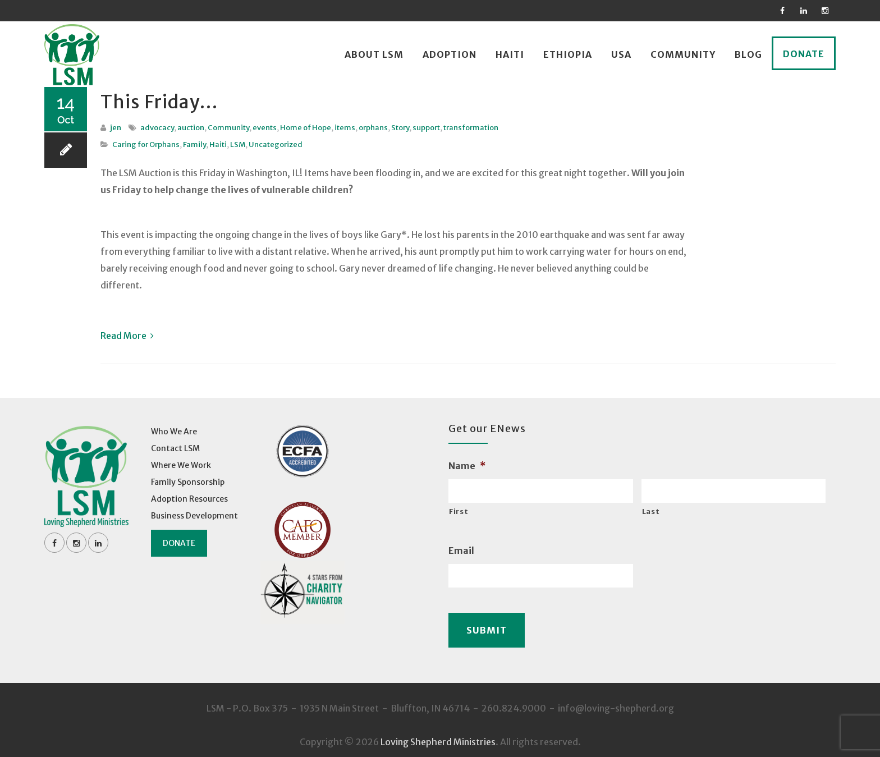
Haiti (510, 54)
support (426, 127)
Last (651, 511)
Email (461, 550)
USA (621, 54)
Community (683, 54)
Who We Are (174, 431)
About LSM (374, 54)
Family (194, 144)
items (344, 127)
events (265, 127)
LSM (237, 144)
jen (115, 127)
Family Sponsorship (187, 482)
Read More (127, 335)
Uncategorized (275, 144)
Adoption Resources (189, 499)
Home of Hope (305, 127)
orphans (373, 127)
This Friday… (172, 100)
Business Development (194, 516)
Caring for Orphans (146, 144)
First (458, 511)
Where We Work (181, 465)
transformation (470, 127)
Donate (803, 53)
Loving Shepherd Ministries (438, 734)
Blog (748, 54)
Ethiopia (567, 54)
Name (466, 465)
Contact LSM (175, 448)
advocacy (157, 127)
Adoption (449, 54)
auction (190, 127)
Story (400, 127)
